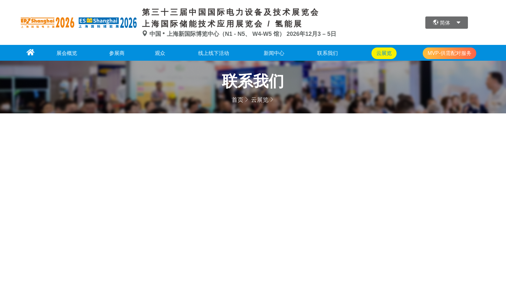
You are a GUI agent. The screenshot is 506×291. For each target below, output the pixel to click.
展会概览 (66, 53)
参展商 (117, 53)
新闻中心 (274, 53)
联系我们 (327, 53)
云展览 (259, 100)
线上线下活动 (213, 53)
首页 (237, 100)
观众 (160, 53)
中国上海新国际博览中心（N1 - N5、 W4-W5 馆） (214, 34)
